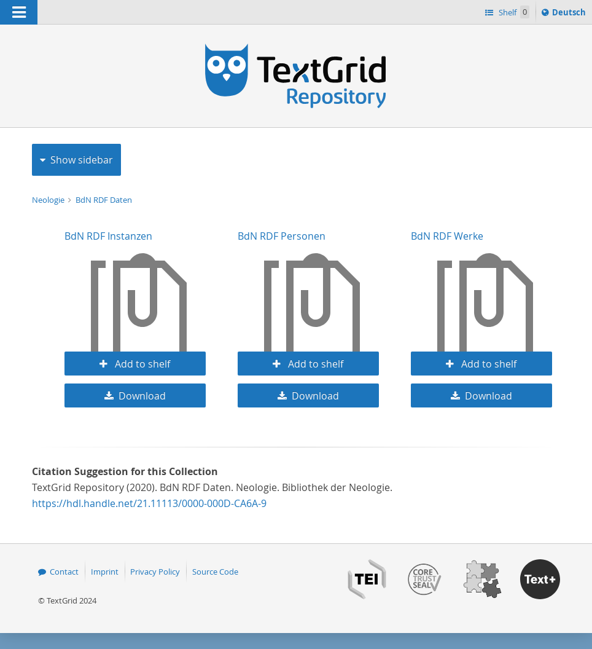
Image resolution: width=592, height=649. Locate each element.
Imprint (105, 571)
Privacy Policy (155, 571)
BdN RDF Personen (281, 236)
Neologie (49, 199)
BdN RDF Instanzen (108, 236)
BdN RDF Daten (104, 199)
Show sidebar (81, 160)
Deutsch (570, 14)
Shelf (513, 12)
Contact (64, 571)
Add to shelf (141, 364)
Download (142, 396)
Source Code (215, 571)
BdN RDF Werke (447, 236)
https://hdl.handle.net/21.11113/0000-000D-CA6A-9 (149, 503)
